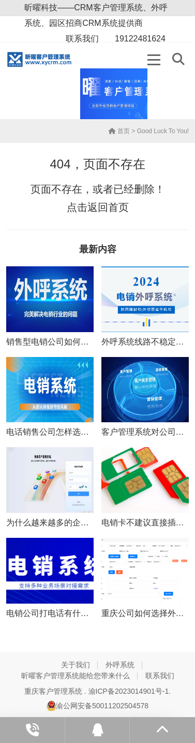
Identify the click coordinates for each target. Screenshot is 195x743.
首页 (119, 131)
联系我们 (159, 675)
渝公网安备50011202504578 (97, 706)
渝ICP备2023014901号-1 (128, 691)
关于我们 (75, 665)
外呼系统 (120, 665)
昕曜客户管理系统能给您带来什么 (75, 675)
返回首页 (108, 207)
